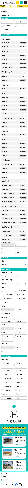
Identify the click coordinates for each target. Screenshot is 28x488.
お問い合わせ (5, 473)
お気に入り (7, 6)
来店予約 (4, 476)
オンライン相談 (5, 480)
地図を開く (18, 444)
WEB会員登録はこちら (22, 6)
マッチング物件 (13, 6)
